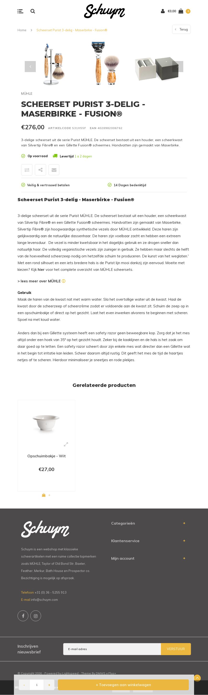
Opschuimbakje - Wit (46, 455)
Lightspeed (70, 673)
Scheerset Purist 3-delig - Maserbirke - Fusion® (72, 30)
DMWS (100, 673)
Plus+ (112, 673)
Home (22, 30)
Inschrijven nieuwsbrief (29, 649)
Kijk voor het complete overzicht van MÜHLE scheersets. (82, 269)
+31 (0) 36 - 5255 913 (51, 592)
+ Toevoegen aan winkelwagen (123, 685)
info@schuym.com (44, 600)
